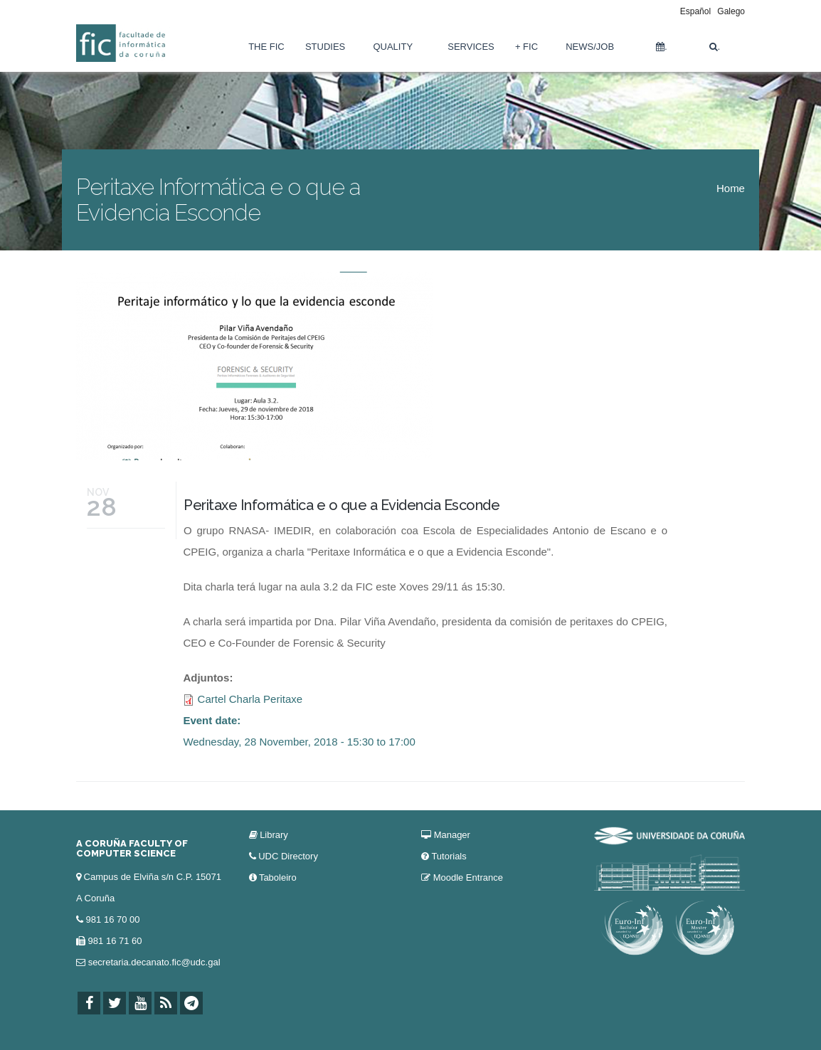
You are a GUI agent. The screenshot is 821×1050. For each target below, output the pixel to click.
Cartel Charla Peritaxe (250, 699)
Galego (731, 11)
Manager (452, 834)
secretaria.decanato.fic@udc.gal (154, 962)
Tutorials (448, 856)
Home (730, 188)
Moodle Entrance (468, 877)
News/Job (590, 46)
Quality (393, 46)
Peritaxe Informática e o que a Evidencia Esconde (341, 505)
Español (695, 11)
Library (274, 834)
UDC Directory (288, 856)
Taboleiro (278, 877)
